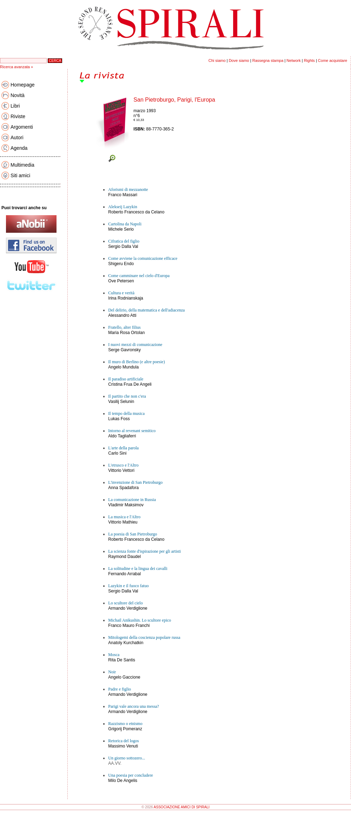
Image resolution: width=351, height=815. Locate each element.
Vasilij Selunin (121, 401)
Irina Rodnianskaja (125, 298)
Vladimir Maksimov (126, 504)
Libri (15, 106)
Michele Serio (121, 229)
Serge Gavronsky (124, 349)
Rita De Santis (121, 659)
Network (293, 60)
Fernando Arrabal (124, 573)
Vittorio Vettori (121, 470)
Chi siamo (217, 60)
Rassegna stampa (268, 60)
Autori (17, 137)
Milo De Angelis (122, 780)
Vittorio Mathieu (122, 522)
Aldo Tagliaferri (122, 436)
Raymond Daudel (124, 556)
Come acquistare (332, 60)
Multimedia (22, 165)
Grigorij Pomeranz (125, 728)
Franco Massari (122, 194)
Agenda (19, 148)
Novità (18, 95)
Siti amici (20, 175)
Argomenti (22, 127)
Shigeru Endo (121, 263)
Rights (309, 60)
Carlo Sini (117, 453)
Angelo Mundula (123, 367)
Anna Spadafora (123, 487)
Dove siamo (239, 60)
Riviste (18, 116)
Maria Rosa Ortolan (126, 332)
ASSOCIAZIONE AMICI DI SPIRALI (182, 807)
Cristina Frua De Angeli (129, 384)
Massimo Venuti (123, 746)
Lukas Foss (119, 418)
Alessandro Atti (122, 315)
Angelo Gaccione (124, 677)
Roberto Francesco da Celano (136, 212)
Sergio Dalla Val (123, 246)
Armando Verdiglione (127, 608)
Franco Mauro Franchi (129, 625)
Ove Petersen (121, 280)
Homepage (23, 85)
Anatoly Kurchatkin (125, 642)
